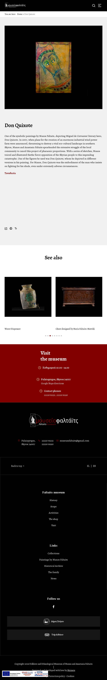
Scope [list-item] (53, 506)
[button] (45, 335)
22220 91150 (62, 395)
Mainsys (71, 670)
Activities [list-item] (53, 512)
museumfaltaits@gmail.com (74, 440)
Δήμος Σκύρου (53, 621)
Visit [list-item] (53, 525)
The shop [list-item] (53, 519)
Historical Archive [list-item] (53, 566)
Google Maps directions (52, 383)
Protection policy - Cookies (61, 676)
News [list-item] (53, 578)
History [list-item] (53, 500)
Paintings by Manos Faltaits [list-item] (53, 559)
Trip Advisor (53, 634)
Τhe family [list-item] (53, 572)
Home (19, 14)
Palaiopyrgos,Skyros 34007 (28, 442)
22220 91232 (50, 395)
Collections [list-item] (53, 553)
